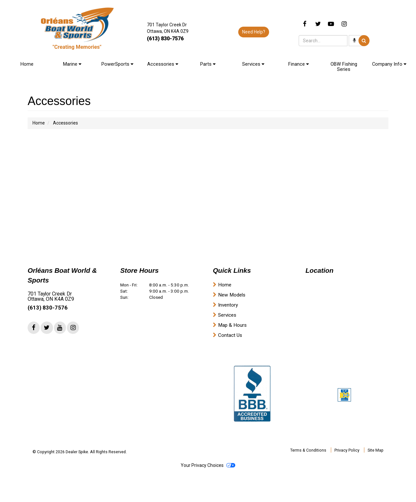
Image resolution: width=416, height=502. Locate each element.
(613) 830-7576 (165, 38)
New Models (231, 295)
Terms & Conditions (308, 450)
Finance (298, 64)
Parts (207, 64)
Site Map (376, 450)
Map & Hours (232, 325)
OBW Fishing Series (344, 66)
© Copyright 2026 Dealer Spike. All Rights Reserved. (79, 451)
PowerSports (117, 64)
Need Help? (253, 31)
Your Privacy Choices (208, 465)
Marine (72, 64)
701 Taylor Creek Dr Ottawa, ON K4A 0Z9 (51, 296)
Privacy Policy (346, 450)
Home (26, 64)
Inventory (228, 305)
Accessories (162, 64)
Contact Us (230, 335)
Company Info (389, 64)
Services (253, 64)
